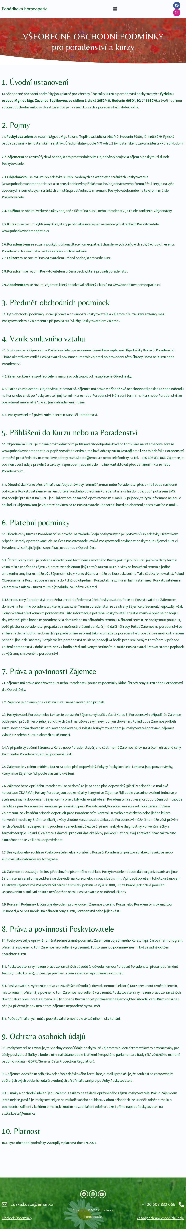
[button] (115, 9)
